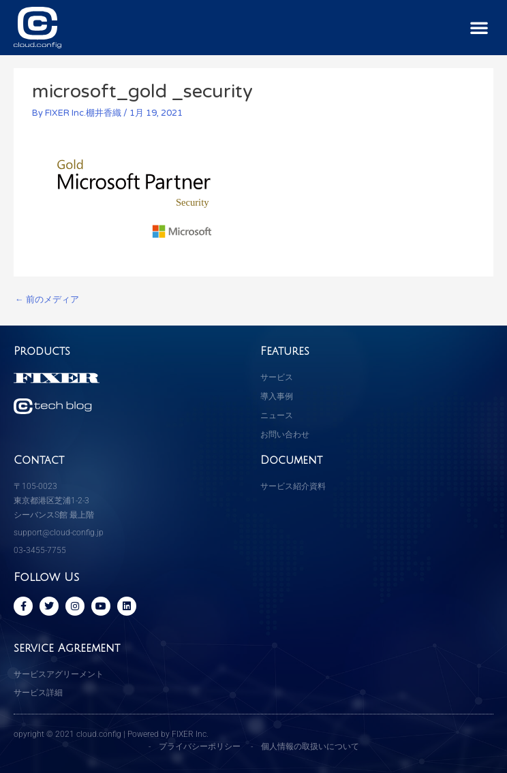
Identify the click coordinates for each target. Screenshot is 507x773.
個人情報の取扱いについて (310, 746)
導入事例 (276, 396)
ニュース (276, 415)
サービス (276, 377)
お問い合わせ (284, 434)
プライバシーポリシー (200, 746)
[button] (479, 27)
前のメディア (47, 299)
